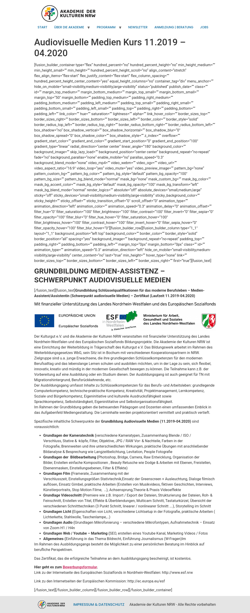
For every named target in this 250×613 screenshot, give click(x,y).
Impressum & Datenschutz (98, 604)
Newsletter (138, 27)
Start (42, 27)
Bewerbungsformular (80, 567)
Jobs (204, 27)
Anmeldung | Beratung (173, 27)
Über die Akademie (69, 27)
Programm (106, 27)
